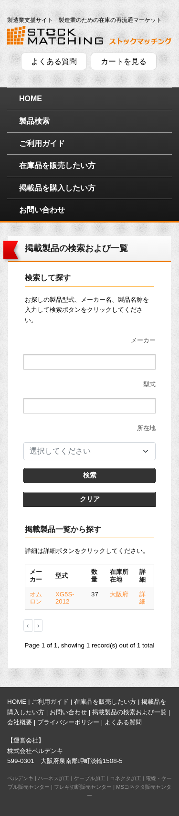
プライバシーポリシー (68, 722)
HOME (30, 99)
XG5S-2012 (64, 598)
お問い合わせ (42, 210)
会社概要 (19, 722)
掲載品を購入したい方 (57, 188)
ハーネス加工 (53, 778)
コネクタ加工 (125, 778)
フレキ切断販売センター (83, 787)
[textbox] (84, 451)
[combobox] (89, 451)
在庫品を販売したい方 (57, 165)
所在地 (146, 428)
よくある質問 (54, 61)
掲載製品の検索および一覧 (129, 712)
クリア (90, 499)
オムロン (36, 598)
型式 (149, 384)
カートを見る (124, 61)
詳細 (142, 598)
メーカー (143, 340)
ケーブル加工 (89, 778)
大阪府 (119, 594)
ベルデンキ (20, 778)
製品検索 (34, 121)
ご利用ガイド (42, 143)
